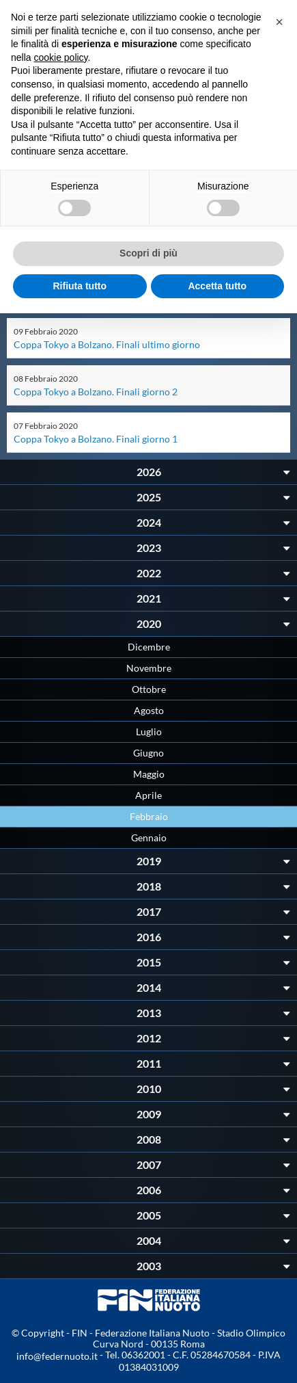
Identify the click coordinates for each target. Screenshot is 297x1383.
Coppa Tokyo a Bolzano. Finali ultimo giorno (107, 344)
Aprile (148, 795)
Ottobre (149, 689)
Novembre (148, 668)
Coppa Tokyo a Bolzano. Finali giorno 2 (96, 391)
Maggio (149, 774)
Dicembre (149, 647)
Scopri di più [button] (148, 253)
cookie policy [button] (60, 57)
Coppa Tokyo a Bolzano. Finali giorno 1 (96, 439)
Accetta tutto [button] (217, 285)
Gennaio (149, 837)
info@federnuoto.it (57, 1356)
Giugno (148, 753)
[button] (279, 22)
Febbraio (149, 816)
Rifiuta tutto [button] (80, 285)
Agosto (149, 710)
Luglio (149, 731)
